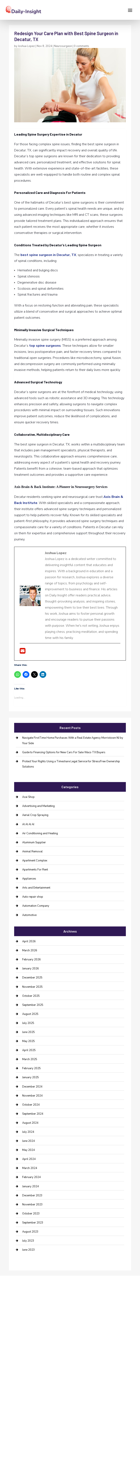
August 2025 (30, 1014)
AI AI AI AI (28, 824)
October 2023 (31, 1213)
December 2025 (32, 978)
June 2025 (28, 1032)
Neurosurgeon (63, 46)
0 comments (81, 46)
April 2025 (29, 1050)
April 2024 (29, 1159)
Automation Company (35, 906)
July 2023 (28, 1241)
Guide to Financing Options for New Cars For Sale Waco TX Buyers (63, 752)
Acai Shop (28, 797)
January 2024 (30, 1186)
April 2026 (29, 941)
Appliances (29, 879)
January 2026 (30, 968)
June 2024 (28, 1141)
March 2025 (29, 1059)
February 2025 (31, 1068)
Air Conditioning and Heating (40, 833)
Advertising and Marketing (38, 806)
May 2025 (28, 1041)
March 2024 (29, 1168)
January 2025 (30, 1077)
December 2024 (32, 1087)
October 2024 (31, 1105)
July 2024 (28, 1132)
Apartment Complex (34, 860)
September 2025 (32, 1005)
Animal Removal (32, 851)
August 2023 (30, 1232)
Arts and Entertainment (36, 888)
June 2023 (28, 1250)
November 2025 (32, 987)
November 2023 (32, 1204)
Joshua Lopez (26, 46)
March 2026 (29, 950)
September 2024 (32, 1114)
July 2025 (28, 1023)
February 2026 (31, 959)
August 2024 (30, 1123)
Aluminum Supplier (34, 842)
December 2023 (32, 1195)
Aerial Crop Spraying (35, 815)
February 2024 (31, 1177)
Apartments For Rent (35, 870)
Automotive (29, 915)
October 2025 (31, 996)
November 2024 (32, 1096)
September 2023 (32, 1223)
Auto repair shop (32, 897)
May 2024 (28, 1150)
